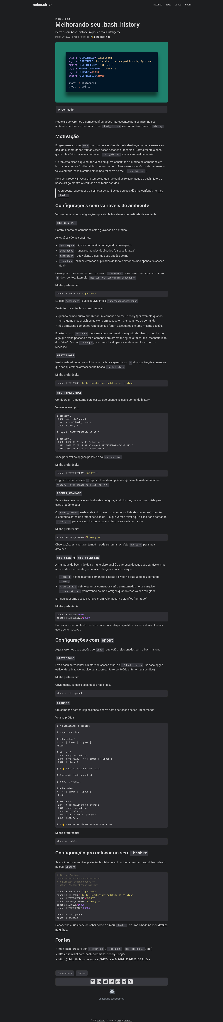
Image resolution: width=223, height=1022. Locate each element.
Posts (67, 18)
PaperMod (128, 1017)
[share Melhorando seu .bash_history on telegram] (124, 978)
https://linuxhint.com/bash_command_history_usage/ (92, 951)
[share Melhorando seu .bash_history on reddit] (105, 978)
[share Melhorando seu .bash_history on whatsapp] (117, 978)
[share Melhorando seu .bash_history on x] (93, 978)
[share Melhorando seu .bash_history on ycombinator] (130, 978)
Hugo (119, 1017)
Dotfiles (82, 970)
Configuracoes (65, 970)
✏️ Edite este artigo (100, 37)
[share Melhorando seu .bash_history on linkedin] (99, 978)
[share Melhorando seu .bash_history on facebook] (111, 978)
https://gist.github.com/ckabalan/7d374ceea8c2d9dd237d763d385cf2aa (104, 956)
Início (58, 18)
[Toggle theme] (50, 4)
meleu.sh (39, 4)
